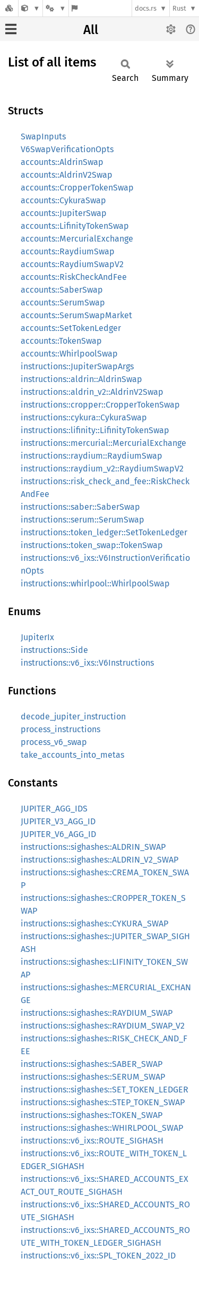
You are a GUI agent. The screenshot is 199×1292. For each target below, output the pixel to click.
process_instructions (60, 729)
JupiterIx (37, 637)
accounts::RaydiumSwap (68, 251)
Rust (179, 8)
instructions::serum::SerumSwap (82, 520)
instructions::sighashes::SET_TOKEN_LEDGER (104, 1089)
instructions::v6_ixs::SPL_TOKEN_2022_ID (98, 1255)
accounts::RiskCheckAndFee (74, 277)
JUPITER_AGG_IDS (54, 809)
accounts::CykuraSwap (63, 200)
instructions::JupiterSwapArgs (77, 366)
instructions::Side (54, 650)
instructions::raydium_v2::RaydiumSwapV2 (102, 468)
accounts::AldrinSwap (62, 162)
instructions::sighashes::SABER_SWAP (91, 1064)
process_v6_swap (54, 742)
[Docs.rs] (9, 8)
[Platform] (55, 8)
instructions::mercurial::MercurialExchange (103, 443)
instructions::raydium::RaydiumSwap (91, 456)
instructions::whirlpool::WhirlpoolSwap (95, 583)
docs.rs (146, 8)
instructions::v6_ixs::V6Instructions (87, 663)
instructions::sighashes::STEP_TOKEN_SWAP (103, 1102)
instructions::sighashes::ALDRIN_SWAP (93, 847)
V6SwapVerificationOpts (67, 149)
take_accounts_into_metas (72, 755)
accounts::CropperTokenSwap (77, 188)
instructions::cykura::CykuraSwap (84, 417)
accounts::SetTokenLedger (71, 328)
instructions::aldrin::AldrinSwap (81, 379)
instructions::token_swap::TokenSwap (92, 545)
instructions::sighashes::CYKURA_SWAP (94, 923)
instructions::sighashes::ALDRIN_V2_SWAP (99, 860)
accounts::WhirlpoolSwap (69, 354)
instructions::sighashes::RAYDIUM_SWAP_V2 (103, 1026)
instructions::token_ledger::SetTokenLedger (104, 532)
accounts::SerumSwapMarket (76, 315)
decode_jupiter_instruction (73, 716)
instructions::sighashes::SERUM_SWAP (93, 1077)
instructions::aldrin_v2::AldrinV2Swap (92, 392)
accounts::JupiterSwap (64, 213)
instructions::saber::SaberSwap (80, 507)
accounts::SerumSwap (63, 302)
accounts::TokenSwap (61, 341)
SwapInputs (43, 136)
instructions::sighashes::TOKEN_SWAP (91, 1115)
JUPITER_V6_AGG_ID (58, 834)
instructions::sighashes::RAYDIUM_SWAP (96, 1013)
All (90, 29)
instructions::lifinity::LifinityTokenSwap (95, 430)
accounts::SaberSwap (62, 290)
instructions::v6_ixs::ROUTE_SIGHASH (92, 1141)
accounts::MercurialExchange (77, 239)
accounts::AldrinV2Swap (67, 175)
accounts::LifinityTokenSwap (75, 226)
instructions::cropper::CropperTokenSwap (100, 405)
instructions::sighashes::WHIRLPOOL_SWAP (102, 1128)
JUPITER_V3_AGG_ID (58, 821)
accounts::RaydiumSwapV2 (72, 264)
